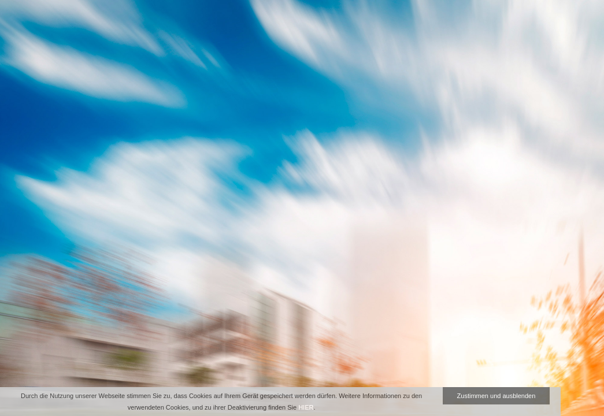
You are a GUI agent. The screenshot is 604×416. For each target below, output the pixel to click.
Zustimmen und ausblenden (496, 395)
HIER (305, 407)
